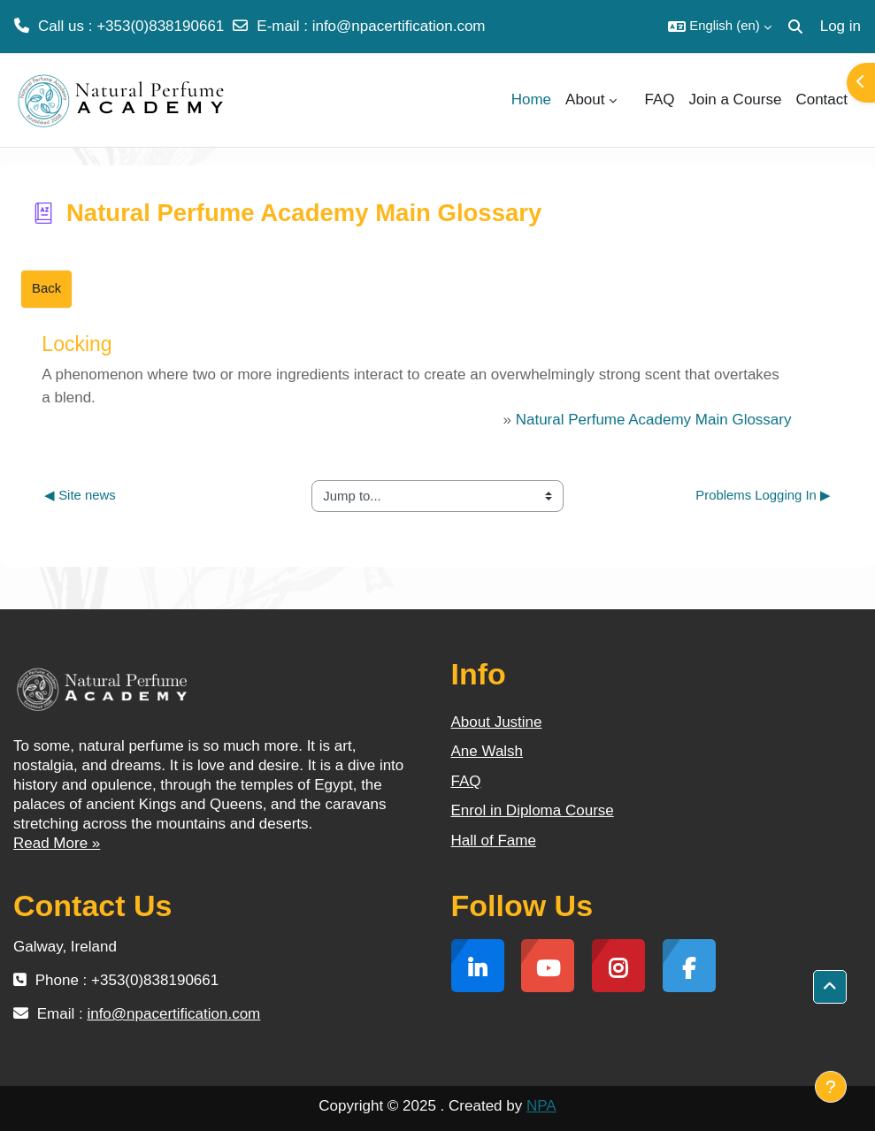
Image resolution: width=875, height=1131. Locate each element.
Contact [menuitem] (821, 99)
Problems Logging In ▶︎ (763, 495)
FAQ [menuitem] (660, 99)
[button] (719, 26)
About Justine (496, 722)
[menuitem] (631, 100)
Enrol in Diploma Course (532, 810)
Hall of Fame (493, 840)
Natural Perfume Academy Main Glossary (654, 419)
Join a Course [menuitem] (735, 99)
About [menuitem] (584, 99)
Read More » (56, 843)
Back (46, 288)
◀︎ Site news (80, 495)
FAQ (466, 781)
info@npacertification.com (399, 26)
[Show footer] (831, 1087)
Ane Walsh (487, 751)
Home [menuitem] (531, 99)
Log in (840, 26)
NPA (541, 1105)
